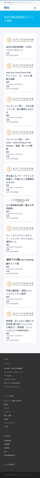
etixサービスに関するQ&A (12, 383)
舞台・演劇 (7, 415)
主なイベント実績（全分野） (13, 401)
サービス (7, 364)
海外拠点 (7, 448)
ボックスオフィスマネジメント (13, 372)
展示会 (6, 404)
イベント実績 (8, 396)
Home (6, 359)
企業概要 (7, 444)
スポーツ (7, 408)
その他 (6, 426)
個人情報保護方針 (9, 455)
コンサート (7, 412)
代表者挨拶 (7, 440)
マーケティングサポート (11, 387)
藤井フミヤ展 (12, 264)
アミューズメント (9, 423)
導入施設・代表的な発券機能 (13, 368)
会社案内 (7, 436)
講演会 (6, 419)
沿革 (5, 451)
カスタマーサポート (10, 379)
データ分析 (7, 376)
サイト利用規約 (9, 464)
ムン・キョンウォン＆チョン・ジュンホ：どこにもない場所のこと (20, 238)
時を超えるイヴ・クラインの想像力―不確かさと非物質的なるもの (20, 179)
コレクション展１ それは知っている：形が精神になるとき (20, 109)
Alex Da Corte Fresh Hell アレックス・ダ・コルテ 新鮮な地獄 (19, 75)
